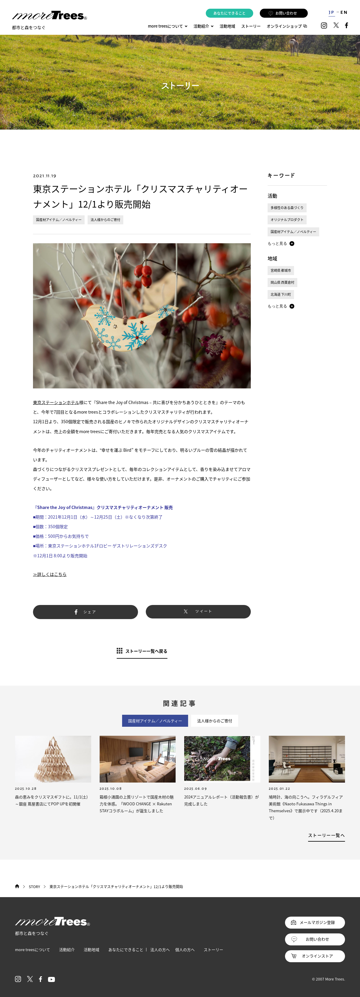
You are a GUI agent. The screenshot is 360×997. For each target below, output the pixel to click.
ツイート (204, 611)
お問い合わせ (282, 13)
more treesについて (168, 26)
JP (331, 12)
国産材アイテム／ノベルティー (59, 219)
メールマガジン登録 (317, 922)
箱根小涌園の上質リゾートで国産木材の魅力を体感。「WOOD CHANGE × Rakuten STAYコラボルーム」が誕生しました (137, 804)
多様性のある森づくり (287, 207)
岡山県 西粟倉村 (282, 282)
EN (344, 12)
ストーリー (251, 26)
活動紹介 (67, 949)
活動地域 (227, 26)
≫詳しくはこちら (50, 574)
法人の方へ (160, 949)
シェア (89, 612)
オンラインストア (317, 956)
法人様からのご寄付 (105, 219)
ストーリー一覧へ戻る (146, 651)
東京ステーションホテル (56, 402)
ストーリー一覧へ (326, 835)
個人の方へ (185, 949)
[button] (281, 243)
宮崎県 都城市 (281, 270)
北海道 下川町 (281, 294)
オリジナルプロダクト (287, 219)
